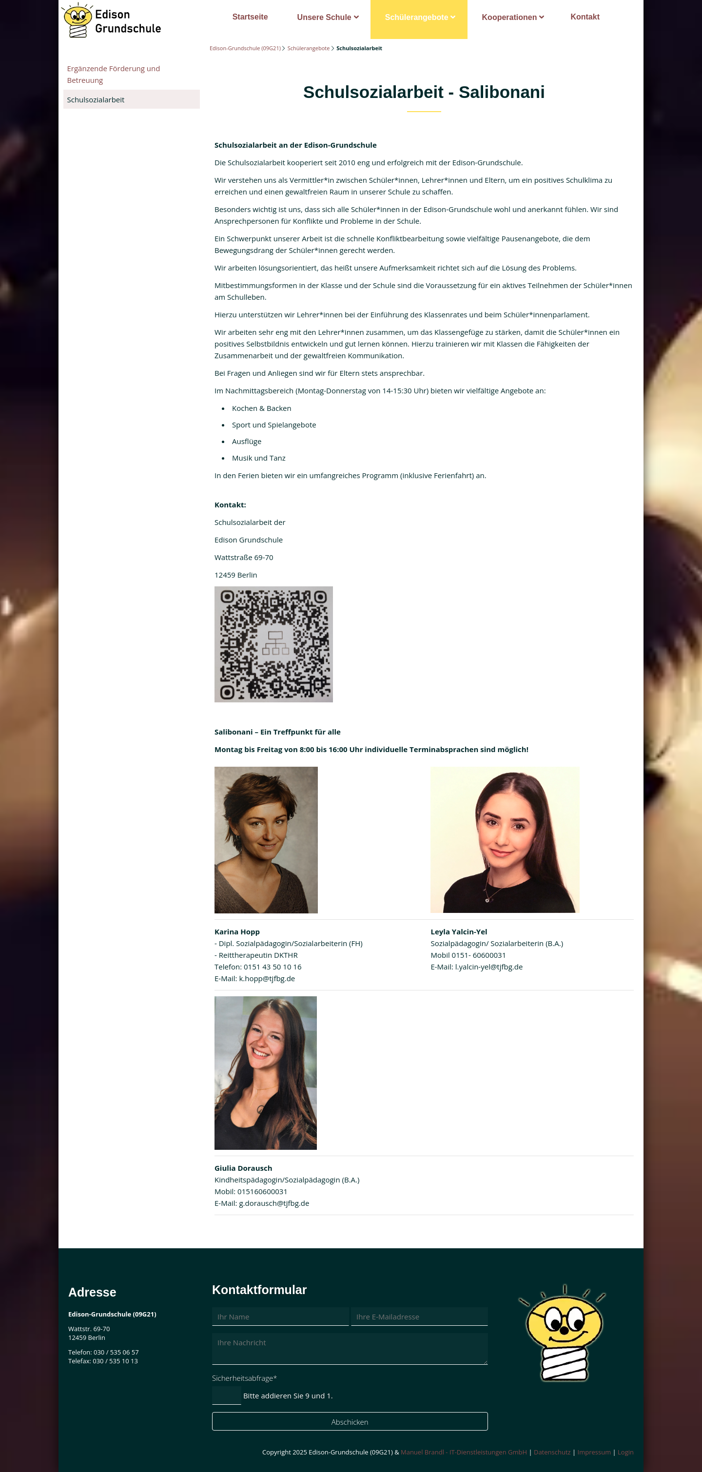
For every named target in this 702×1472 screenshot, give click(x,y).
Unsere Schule (324, 17)
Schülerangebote (416, 17)
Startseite (250, 17)
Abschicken (350, 1422)
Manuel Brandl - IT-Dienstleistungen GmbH (464, 1452)
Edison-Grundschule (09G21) (245, 48)
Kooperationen (509, 17)
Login (626, 1452)
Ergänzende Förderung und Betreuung (113, 74)
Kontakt (585, 17)
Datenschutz (552, 1452)
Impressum (594, 1452)
